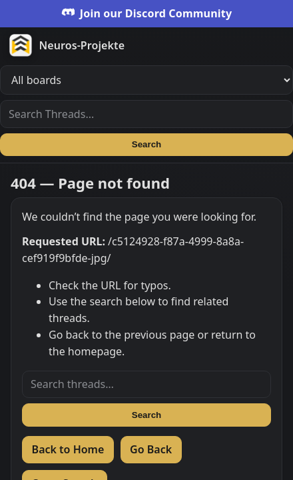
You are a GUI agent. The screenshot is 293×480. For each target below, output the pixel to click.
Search (146, 144)
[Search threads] (146, 385)
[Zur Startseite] (146, 45)
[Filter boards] (146, 80)
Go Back (151, 449)
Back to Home (68, 449)
